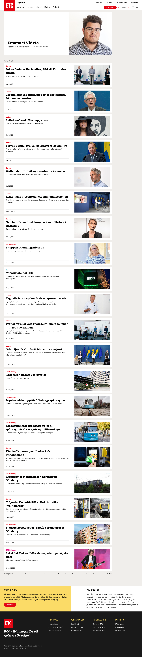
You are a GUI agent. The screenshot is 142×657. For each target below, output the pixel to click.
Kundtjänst (75, 624)
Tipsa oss (10, 605)
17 (100, 574)
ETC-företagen (121, 2)
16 (93, 574)
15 (86, 574)
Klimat (39, 7)
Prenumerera (110, 7)
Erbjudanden (120, 630)
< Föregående (8, 574)
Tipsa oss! (98, 2)
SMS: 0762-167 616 (55, 627)
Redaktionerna (76, 630)
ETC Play (109, 2)
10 (72, 574)
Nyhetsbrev (119, 627)
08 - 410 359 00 (77, 627)
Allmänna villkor (99, 630)
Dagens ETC (29, 2)
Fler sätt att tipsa (54, 630)
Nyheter (20, 7)
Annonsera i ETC (99, 627)
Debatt (56, 7)
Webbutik (134, 2)
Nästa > (109, 574)
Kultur (47, 7)
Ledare (30, 7)
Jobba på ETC (98, 624)
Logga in (123, 7)
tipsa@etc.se (53, 624)
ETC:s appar (119, 624)
